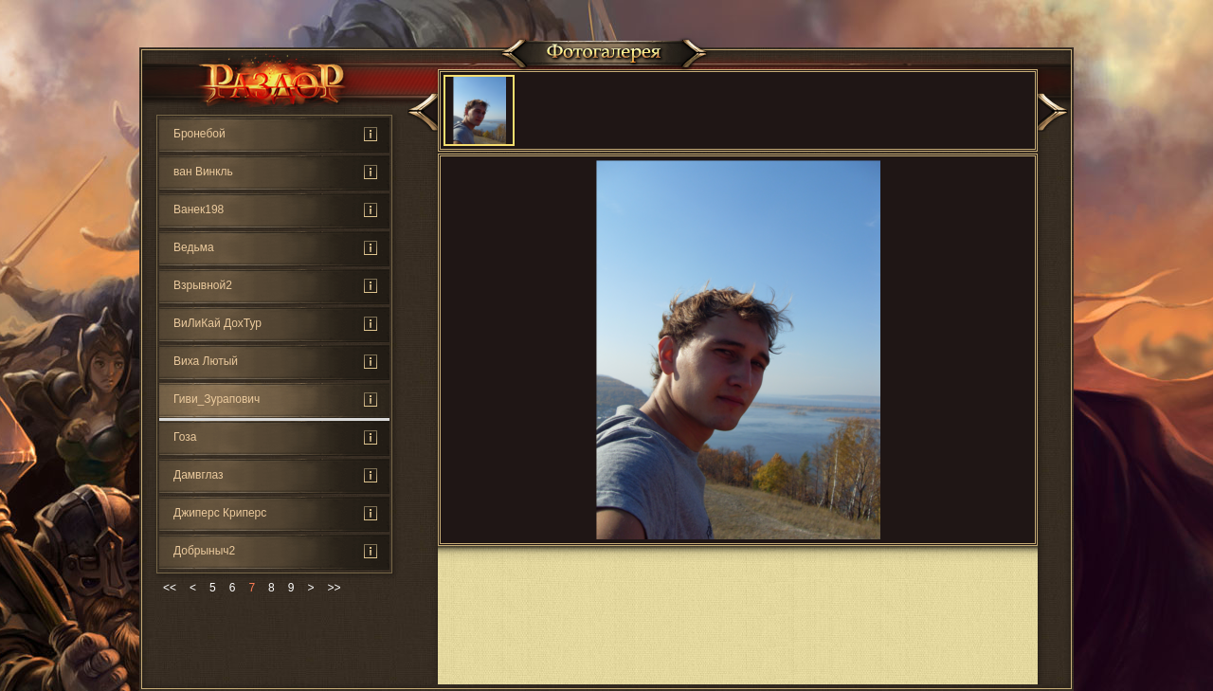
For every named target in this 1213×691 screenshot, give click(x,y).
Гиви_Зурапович (216, 399)
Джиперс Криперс (219, 512)
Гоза (184, 437)
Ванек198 (198, 209)
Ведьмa (193, 247)
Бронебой (199, 133)
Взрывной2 (202, 285)
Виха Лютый (205, 361)
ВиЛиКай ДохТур (217, 323)
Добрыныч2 (204, 550)
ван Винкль (203, 171)
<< (169, 587)
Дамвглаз (198, 475)
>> (333, 587)
